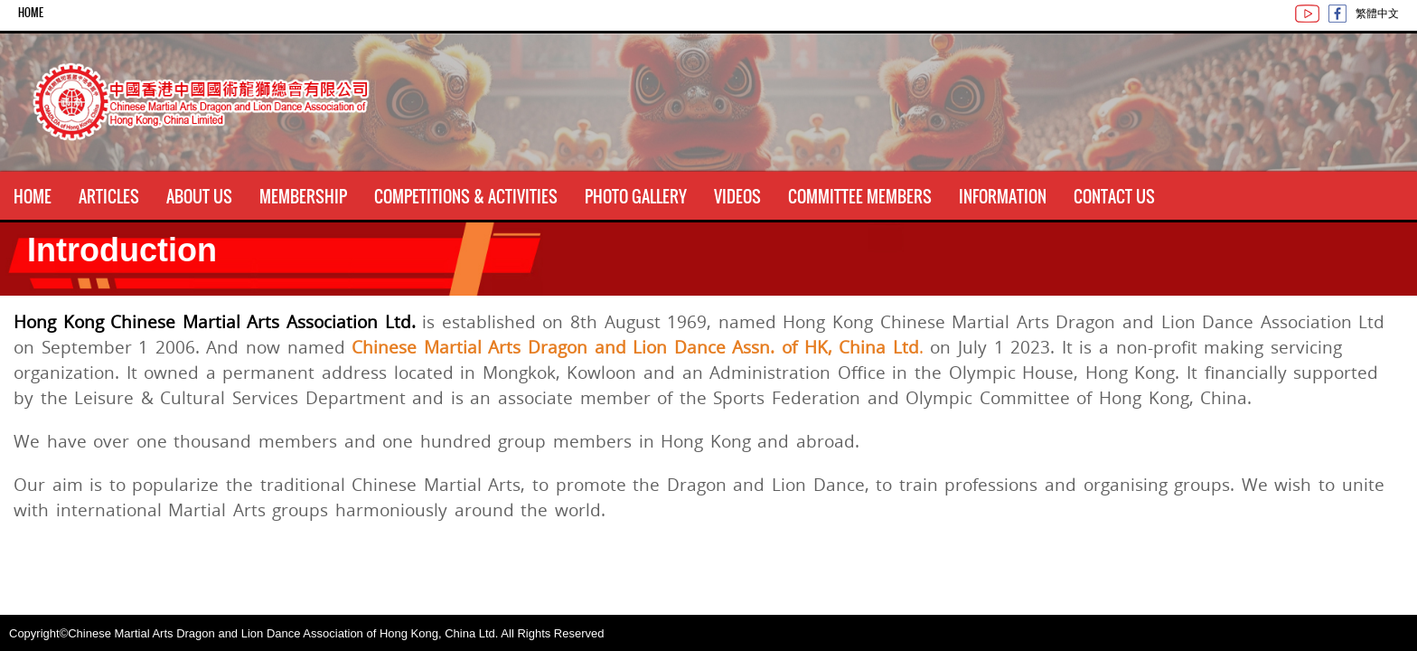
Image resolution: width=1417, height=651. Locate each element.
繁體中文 (1377, 13)
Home (30, 13)
